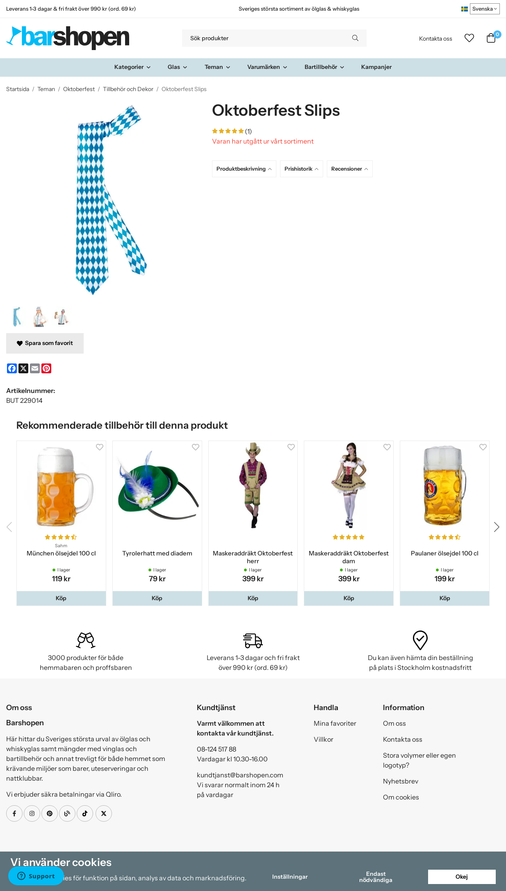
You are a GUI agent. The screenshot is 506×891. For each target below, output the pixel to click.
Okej (462, 876)
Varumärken (267, 67)
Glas (178, 67)
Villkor (323, 739)
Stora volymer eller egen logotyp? (419, 760)
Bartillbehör (325, 67)
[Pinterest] (46, 368)
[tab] (246, 169)
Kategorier (132, 67)
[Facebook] (12, 368)
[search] (355, 38)
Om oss (394, 723)
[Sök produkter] (263, 38)
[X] (23, 368)
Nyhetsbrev (400, 781)
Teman (218, 67)
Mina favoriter (335, 723)
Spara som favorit (45, 343)
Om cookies (401, 797)
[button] (61, 598)
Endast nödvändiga (375, 876)
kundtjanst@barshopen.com (240, 775)
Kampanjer (376, 67)
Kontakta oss (435, 38)
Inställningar (290, 876)
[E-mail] (35, 368)
